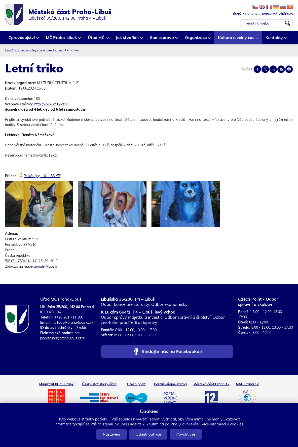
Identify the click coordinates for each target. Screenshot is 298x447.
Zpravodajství (22, 39)
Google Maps (45, 266)
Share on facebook (257, 69)
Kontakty (274, 39)
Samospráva (162, 39)
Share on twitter (265, 69)
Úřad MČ (96, 39)
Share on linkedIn (273, 69)
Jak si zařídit (127, 39)
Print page (289, 69)
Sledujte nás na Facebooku (172, 352)
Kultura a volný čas (236, 39)
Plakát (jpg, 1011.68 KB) (42, 176)
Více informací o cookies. (223, 424)
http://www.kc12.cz (51, 104)
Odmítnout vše (148, 434)
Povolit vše (185, 434)
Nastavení (111, 434)
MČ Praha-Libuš (61, 39)
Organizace (196, 39)
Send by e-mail (281, 69)
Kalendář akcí (54, 50)
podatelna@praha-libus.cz (62, 338)
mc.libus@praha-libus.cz (72, 322)
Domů (9, 50)
